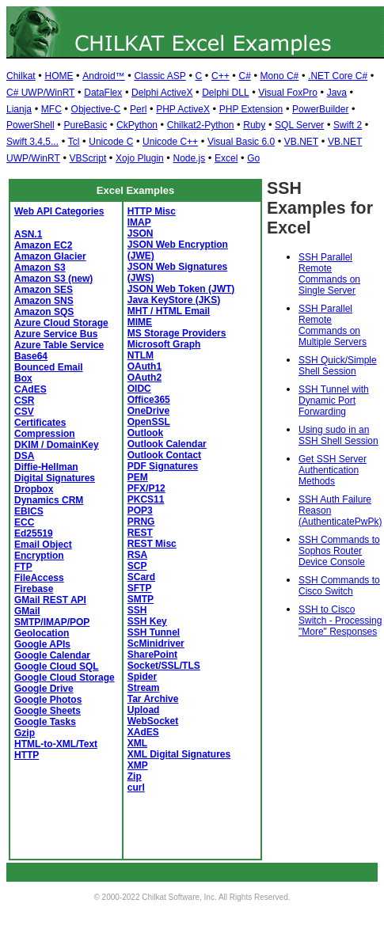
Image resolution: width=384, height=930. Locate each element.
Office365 (148, 399)
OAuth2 (144, 377)
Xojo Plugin (140, 158)
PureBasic (85, 125)
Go (253, 158)
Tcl (74, 141)
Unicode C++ (170, 141)
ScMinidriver (155, 643)
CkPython (137, 125)
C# (244, 76)
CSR (24, 400)
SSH (137, 610)
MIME (139, 322)
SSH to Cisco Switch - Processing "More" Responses (340, 620)
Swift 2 (347, 125)
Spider (142, 676)
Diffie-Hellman (46, 467)
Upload (143, 710)
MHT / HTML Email (168, 311)
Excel (226, 158)
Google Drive (44, 688)
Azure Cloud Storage (61, 322)
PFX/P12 (146, 488)
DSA (24, 455)
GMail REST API (50, 599)
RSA (137, 554)
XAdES (143, 732)
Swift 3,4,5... (32, 141)
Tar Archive (153, 698)
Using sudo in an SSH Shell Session (338, 435)
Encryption (39, 555)
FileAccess (39, 577)
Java (337, 92)
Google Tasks (45, 721)
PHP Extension (251, 109)
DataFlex (103, 92)
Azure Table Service (59, 345)
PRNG (141, 521)
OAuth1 (144, 366)
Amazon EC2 (43, 245)
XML (137, 743)
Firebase (33, 588)
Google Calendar (52, 655)
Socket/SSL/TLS (163, 665)
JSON (140, 233)
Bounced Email (48, 367)
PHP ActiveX (183, 109)
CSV (24, 411)
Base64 (31, 356)
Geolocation (41, 633)
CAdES (30, 389)
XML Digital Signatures (178, 754)
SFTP (139, 588)
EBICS (29, 511)
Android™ (103, 76)
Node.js (189, 158)
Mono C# (279, 76)
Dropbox (33, 489)
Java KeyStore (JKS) (173, 300)
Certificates (40, 422)
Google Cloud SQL (56, 666)
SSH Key (147, 621)
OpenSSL (148, 421)
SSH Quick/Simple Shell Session (337, 366)
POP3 (140, 510)
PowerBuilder (320, 109)
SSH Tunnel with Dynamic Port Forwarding (333, 400)
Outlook (145, 432)
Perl (138, 109)
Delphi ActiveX (161, 92)
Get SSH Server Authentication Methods (332, 470)
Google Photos (48, 699)
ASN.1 (28, 234)
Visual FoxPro (287, 92)
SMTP (140, 599)
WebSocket (152, 721)
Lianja (19, 109)
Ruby (254, 125)
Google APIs (42, 644)
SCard (141, 577)
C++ (220, 76)
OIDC (139, 388)
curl (136, 787)
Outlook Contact (164, 455)
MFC (51, 109)
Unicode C (111, 141)
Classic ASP (159, 76)
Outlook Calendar (167, 444)
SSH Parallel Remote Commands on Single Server (329, 274)
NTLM (140, 355)
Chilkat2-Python (200, 125)
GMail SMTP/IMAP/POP (51, 616)
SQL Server (299, 125)
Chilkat (21, 76)
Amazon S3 (40, 267)
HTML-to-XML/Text (55, 744)
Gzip (24, 732)
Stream (143, 687)
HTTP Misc (151, 211)
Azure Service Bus (55, 334)
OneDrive (148, 410)
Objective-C (96, 109)
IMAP (139, 222)
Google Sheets (47, 710)
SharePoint (152, 654)
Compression (44, 433)
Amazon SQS (44, 311)
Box (23, 378)
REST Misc (152, 543)
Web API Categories (59, 211)
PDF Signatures (162, 466)
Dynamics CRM (48, 500)
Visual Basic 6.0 (241, 141)
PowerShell (30, 125)
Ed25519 (33, 533)
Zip (134, 776)
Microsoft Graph (164, 344)
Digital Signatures (54, 478)
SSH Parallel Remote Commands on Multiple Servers (332, 325)
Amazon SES (43, 289)
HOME (58, 76)
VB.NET (301, 141)
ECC (24, 522)
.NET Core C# (337, 76)
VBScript (88, 158)
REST (140, 532)
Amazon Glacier (50, 256)
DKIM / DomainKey (56, 444)
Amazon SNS (44, 300)
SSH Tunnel (153, 632)
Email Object (43, 544)
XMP (137, 765)
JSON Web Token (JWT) (181, 288)
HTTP (26, 755)
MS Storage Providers (176, 333)
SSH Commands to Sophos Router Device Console (339, 550)
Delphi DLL (225, 92)
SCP (137, 565)
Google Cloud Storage (64, 677)
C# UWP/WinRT (40, 92)
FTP (23, 566)
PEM (137, 477)
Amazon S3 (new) (53, 278)
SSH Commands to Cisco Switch (339, 586)
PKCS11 (146, 499)
